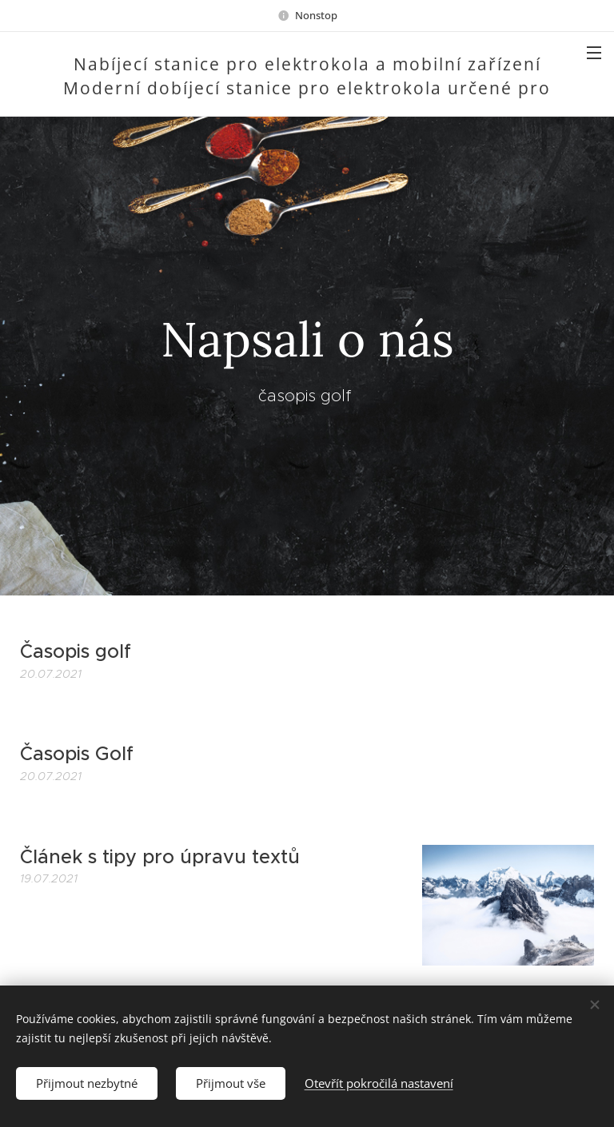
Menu (594, 53)
